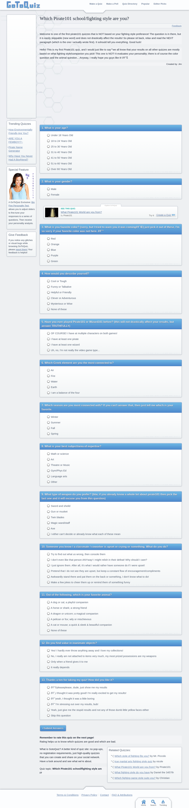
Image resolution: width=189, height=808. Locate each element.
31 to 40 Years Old (59, 152)
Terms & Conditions (68, 794)
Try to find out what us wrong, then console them (76, 554)
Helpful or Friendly (59, 292)
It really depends (58, 667)
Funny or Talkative (59, 286)
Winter (52, 416)
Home (143, 803)
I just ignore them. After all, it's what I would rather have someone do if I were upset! (96, 565)
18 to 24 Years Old (59, 140)
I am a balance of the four (63, 392)
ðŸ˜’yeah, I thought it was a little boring (70, 698)
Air (50, 370)
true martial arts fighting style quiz (133, 761)
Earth (52, 387)
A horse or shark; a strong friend (67, 607)
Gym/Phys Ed (56, 470)
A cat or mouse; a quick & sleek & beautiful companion (79, 624)
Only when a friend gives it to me (67, 661)
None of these (57, 309)
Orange (53, 244)
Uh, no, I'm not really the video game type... (73, 350)
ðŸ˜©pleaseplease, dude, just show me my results (77, 687)
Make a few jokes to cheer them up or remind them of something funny (88, 582)
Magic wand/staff (58, 522)
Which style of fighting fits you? (131, 756)
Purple (52, 255)
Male (51, 189)
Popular (145, 4)
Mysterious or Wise (60, 303)
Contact (104, 794)
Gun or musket (57, 511)
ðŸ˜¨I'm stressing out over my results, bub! (72, 704)
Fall (51, 428)
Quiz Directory (129, 4)
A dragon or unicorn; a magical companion (72, 613)
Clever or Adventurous (61, 298)
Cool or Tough (57, 281)
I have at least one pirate (63, 339)
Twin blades (55, 517)
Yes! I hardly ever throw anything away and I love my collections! (85, 650)
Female (53, 194)
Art (50, 459)
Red (51, 238)
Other (52, 481)
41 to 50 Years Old (59, 157)
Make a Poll (112, 4)
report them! (21, 249)
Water (52, 381)
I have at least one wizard (63, 344)
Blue (51, 249)
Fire (51, 375)
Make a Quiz (96, 4)
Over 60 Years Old (59, 169)
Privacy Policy (89, 794)
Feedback (177, 26)
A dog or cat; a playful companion (67, 602)
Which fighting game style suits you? (135, 778)
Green (52, 261)
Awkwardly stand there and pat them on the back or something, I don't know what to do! (98, 576)
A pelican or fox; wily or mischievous (69, 619)
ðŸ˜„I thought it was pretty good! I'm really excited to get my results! (86, 693)
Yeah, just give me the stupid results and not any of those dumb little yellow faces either (98, 709)
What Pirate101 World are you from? (81, 212)
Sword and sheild (58, 505)
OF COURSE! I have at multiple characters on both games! (82, 333)
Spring (52, 433)
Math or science (58, 453)
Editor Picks (160, 4)
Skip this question (59, 715)
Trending (163, 803)
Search (153, 803)
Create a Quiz (163, 214)
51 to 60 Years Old (59, 163)
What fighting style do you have (132, 772)
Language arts (57, 476)
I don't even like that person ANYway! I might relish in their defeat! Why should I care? (97, 559)
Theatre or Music (58, 465)
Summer (54, 422)
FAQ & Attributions (122, 794)
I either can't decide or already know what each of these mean (84, 534)
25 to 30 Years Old (59, 146)
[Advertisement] (110, 94)
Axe (51, 528)
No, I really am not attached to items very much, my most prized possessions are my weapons (102, 656)
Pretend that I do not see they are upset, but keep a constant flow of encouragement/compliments (103, 570)
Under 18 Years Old (60, 135)
